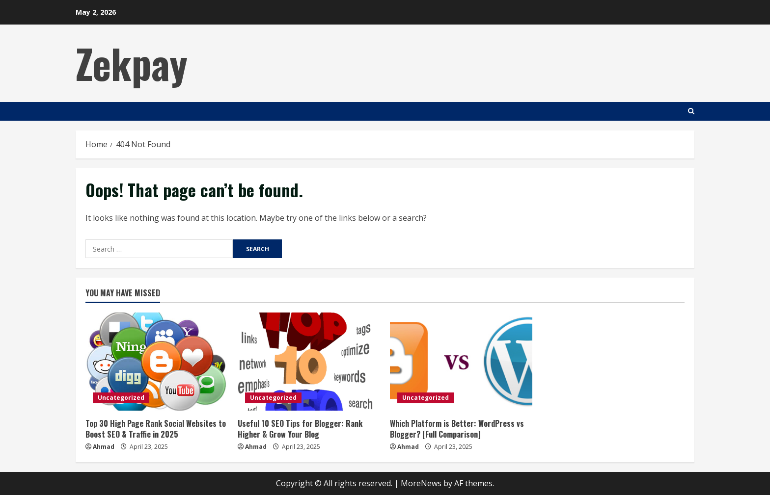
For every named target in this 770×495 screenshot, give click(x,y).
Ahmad (103, 447)
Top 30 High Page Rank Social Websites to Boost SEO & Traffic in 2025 (155, 428)
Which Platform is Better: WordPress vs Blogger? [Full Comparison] (457, 428)
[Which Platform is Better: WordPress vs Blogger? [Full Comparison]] (461, 362)
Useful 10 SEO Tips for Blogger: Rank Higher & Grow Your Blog (300, 428)
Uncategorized (121, 397)
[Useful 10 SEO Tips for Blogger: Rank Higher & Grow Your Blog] (309, 362)
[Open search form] (691, 111)
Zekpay (132, 62)
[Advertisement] (515, 61)
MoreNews (421, 483)
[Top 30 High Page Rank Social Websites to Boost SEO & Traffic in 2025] (156, 362)
